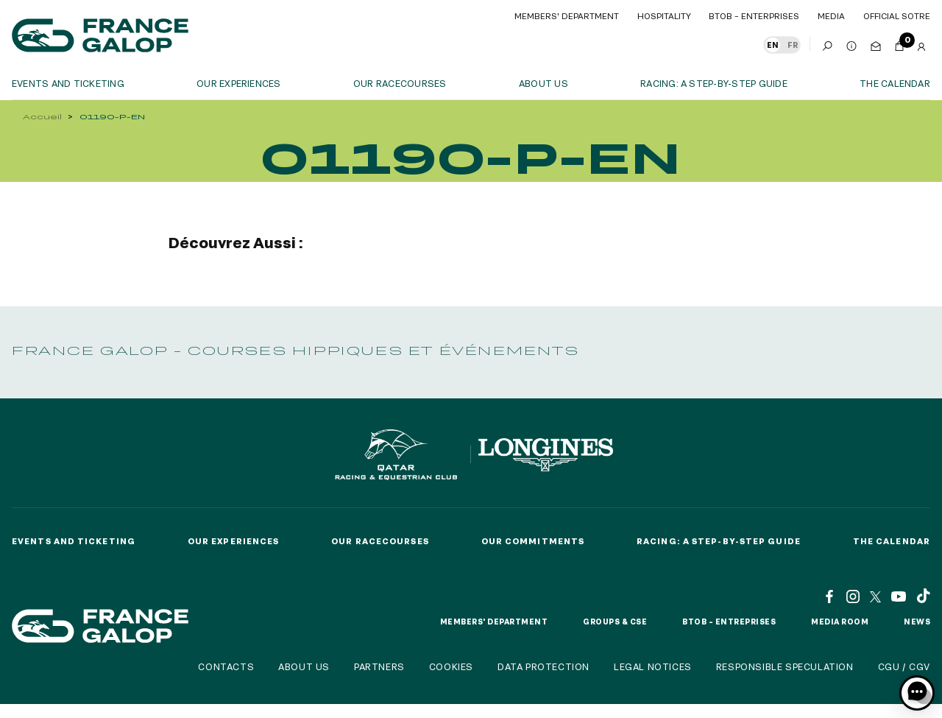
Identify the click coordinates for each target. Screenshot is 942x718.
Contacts (226, 666)
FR (792, 45)
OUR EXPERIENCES (238, 83)
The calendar (895, 83)
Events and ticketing (68, 83)
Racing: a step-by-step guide (713, 83)
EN (773, 45)
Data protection (543, 666)
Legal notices (653, 666)
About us (543, 83)
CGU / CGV (904, 666)
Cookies (451, 666)
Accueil (42, 117)
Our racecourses (400, 83)
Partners (379, 666)
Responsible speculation (785, 666)
